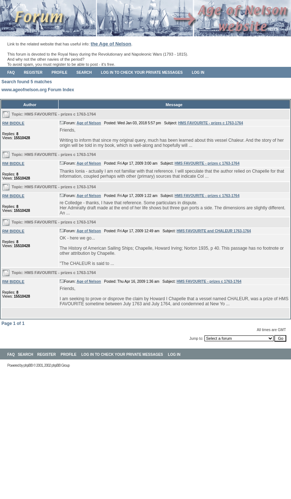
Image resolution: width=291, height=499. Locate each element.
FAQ (11, 73)
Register (33, 73)
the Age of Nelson (111, 44)
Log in (198, 73)
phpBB (28, 365)
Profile (59, 73)
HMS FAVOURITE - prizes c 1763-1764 (60, 114)
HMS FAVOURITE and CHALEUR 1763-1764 (214, 231)
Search (84, 73)
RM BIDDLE (13, 123)
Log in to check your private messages (142, 73)
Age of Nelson (88, 123)
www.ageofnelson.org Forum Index (37, 89)
